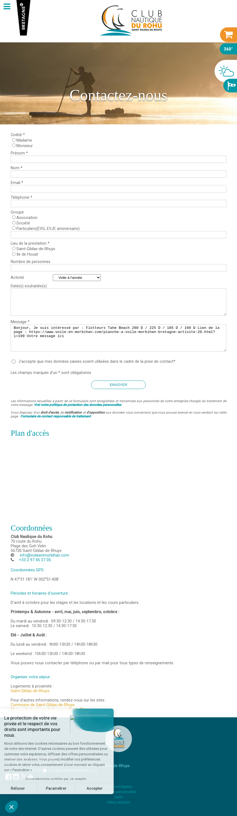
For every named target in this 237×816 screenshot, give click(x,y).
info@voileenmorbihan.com (44, 555)
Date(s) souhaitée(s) (29, 286)
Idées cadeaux (118, 802)
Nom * (16, 168)
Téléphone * (21, 197)
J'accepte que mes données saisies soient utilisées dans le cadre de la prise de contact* (96, 361)
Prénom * (19, 153)
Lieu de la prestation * (30, 243)
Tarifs (118, 797)
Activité (17, 277)
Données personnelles (118, 792)
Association (26, 217)
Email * (17, 182)
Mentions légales (118, 787)
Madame (24, 140)
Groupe (17, 212)
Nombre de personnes (30, 261)
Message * (20, 322)
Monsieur (24, 146)
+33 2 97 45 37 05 (26, 770)
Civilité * (18, 135)
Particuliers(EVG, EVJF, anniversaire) (48, 228)
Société (23, 223)
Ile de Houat (27, 254)
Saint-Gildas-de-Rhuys (35, 249)
